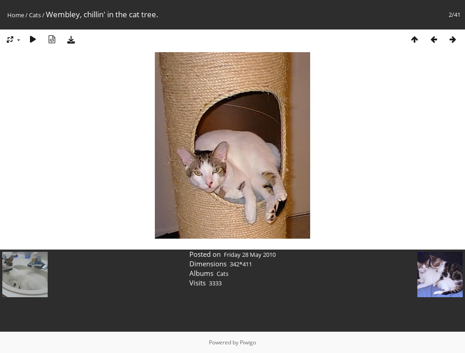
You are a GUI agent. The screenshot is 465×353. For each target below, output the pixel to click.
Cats (35, 15)
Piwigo (248, 342)
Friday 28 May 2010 (250, 254)
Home (15, 15)
